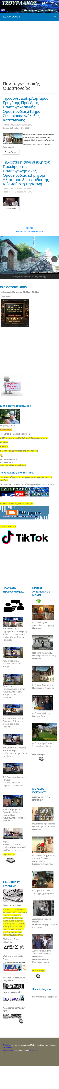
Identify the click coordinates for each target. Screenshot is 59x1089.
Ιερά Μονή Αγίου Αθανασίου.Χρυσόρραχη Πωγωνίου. (43, 625)
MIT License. (7, 1048)
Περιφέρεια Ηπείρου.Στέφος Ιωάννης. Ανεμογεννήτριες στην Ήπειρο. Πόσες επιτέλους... (14, 692)
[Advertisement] (26, 47)
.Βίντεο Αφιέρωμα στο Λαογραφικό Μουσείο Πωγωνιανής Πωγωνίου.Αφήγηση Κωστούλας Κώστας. (41, 956)
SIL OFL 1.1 (33, 1051)
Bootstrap (6, 1045)
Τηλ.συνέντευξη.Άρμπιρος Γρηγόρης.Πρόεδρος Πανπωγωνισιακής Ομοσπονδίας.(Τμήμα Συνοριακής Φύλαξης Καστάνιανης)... (25, 109)
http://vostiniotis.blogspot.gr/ (44, 997)
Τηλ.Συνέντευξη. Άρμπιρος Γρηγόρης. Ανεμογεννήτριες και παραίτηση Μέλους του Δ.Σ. (14, 783)
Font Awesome (8, 1051)
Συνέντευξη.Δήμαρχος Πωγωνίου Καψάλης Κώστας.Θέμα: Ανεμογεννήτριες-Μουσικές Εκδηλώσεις (14, 815)
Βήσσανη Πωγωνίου (12, 992)
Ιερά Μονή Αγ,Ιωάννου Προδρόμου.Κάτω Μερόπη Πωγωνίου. (44, 656)
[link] (24, 438)
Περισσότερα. (38, 755)
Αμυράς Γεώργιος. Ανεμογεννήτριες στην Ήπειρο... (12, 664)
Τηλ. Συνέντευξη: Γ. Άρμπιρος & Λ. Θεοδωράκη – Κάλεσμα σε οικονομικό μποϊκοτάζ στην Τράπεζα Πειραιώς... (15, 634)
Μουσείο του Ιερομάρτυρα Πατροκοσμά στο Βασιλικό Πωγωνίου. (43, 827)
